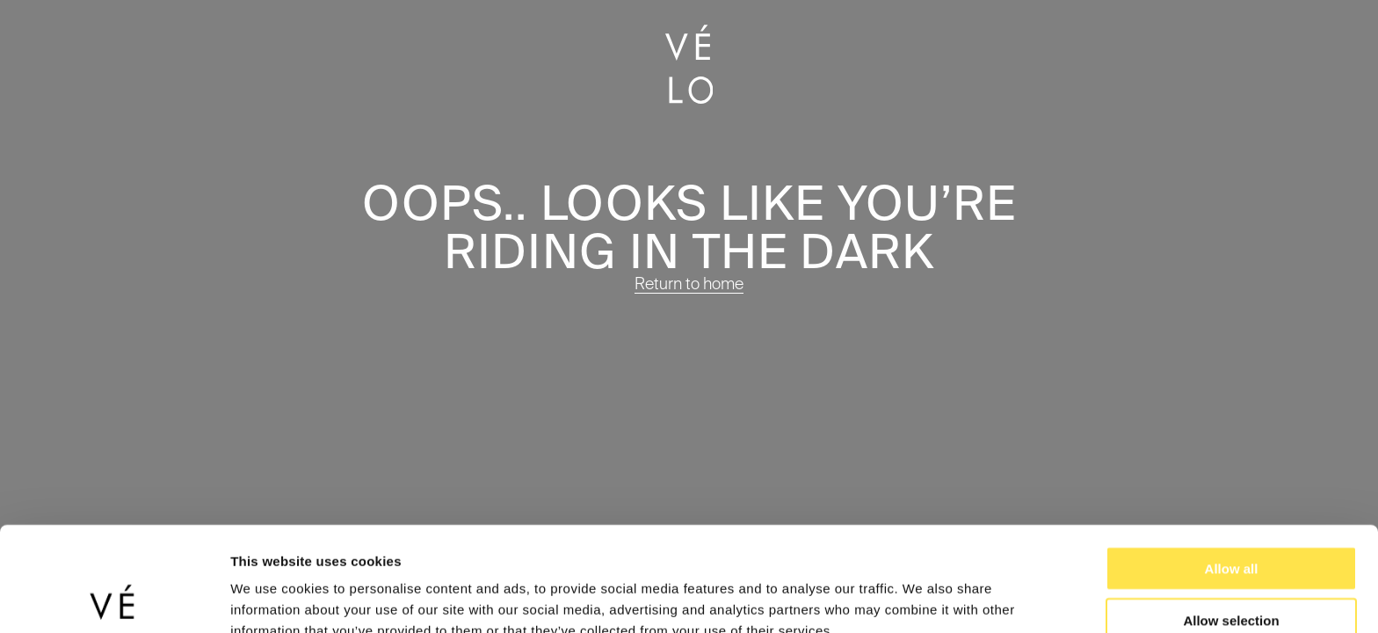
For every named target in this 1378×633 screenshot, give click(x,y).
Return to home (689, 283)
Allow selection (1231, 530)
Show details (922, 598)
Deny (1231, 581)
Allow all (1231, 478)
